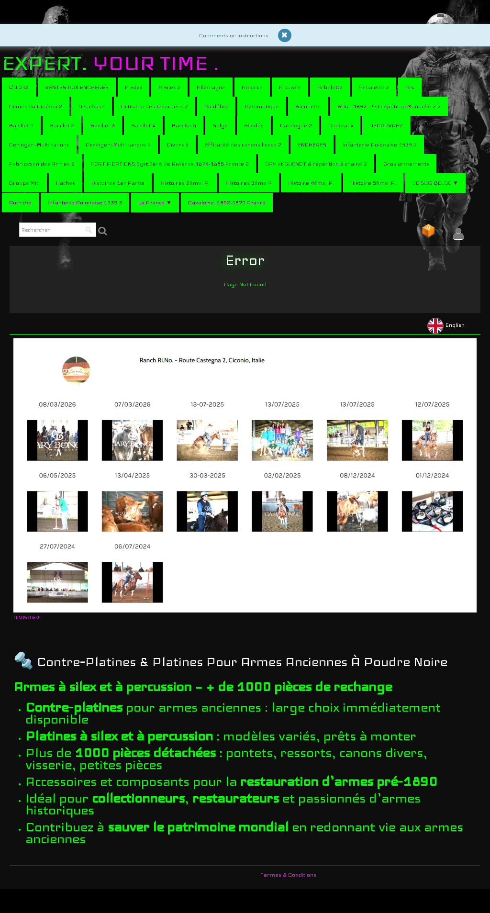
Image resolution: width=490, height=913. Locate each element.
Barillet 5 (184, 125)
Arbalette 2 (374, 87)
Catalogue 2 (296, 125)
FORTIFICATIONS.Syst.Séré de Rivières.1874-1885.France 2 (170, 163)
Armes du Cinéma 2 (35, 106)
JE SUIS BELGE (435, 182)
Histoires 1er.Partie (118, 182)
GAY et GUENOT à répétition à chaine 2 (316, 163)
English (446, 325)
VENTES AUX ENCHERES (77, 87)
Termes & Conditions (288, 874)
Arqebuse (91, 106)
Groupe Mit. (24, 182)
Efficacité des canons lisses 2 (243, 144)
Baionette (308, 106)
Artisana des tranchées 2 (154, 106)
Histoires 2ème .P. (185, 182)
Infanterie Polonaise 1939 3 (85, 202)
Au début (216, 106)
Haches (65, 182)
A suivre (290, 87)
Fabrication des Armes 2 (42, 163)
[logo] (114, 63)
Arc (409, 87)
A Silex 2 (169, 87)
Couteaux (340, 125)
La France (155, 202)
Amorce (252, 87)
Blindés (254, 125)
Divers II (178, 144)
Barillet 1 (21, 125)
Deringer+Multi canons (39, 144)
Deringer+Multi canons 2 (118, 144)
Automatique (262, 106)
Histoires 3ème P (249, 182)
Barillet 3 (102, 125)
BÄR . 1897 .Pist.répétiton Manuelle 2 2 (389, 106)
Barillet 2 (62, 125)
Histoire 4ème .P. (311, 182)
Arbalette (330, 87)
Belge (220, 125)
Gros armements (406, 163)
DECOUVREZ (386, 125)
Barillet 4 (143, 125)
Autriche (20, 202)
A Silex (133, 87)
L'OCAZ (19, 87)
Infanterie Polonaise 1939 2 (380, 144)
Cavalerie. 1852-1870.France (227, 202)
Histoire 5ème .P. (373, 182)
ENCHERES (312, 144)
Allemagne (211, 87)
